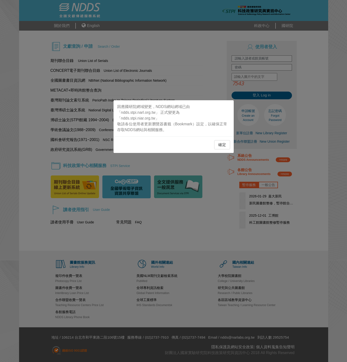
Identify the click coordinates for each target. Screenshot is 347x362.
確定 (222, 144)
